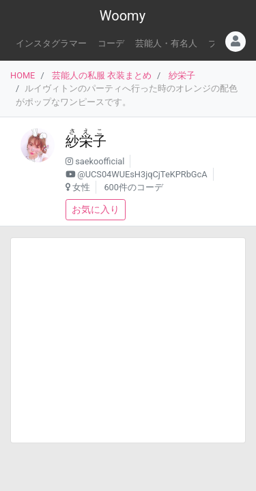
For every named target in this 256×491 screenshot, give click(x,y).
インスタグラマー (51, 43)
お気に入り (95, 209)
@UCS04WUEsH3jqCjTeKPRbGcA (142, 174)
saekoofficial (99, 161)
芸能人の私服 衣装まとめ (102, 75)
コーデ (111, 43)
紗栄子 (182, 75)
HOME (22, 75)
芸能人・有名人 (166, 43)
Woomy (122, 16)
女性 (81, 187)
